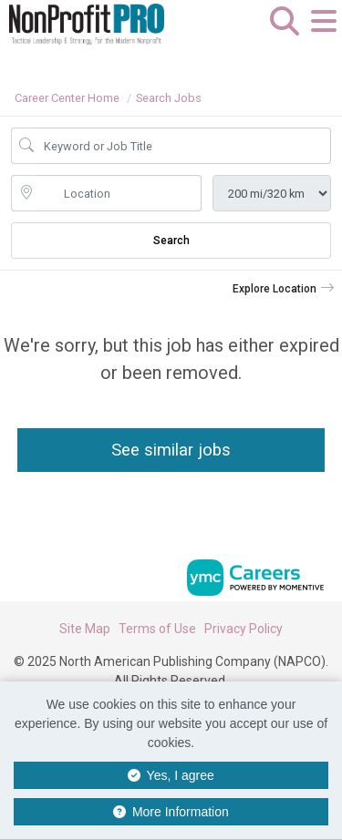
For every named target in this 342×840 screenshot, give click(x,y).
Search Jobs (169, 98)
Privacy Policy (243, 628)
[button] (323, 35)
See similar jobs (171, 449)
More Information (171, 811)
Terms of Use (157, 628)
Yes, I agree (171, 775)
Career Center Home (67, 98)
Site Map (84, 628)
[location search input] (119, 193)
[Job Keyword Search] (183, 146)
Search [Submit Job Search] (171, 240)
